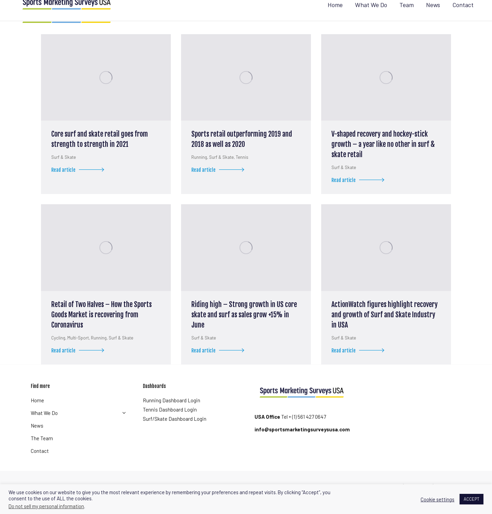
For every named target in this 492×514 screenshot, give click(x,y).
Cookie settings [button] (437, 499)
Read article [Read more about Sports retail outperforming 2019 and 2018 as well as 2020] (219, 183)
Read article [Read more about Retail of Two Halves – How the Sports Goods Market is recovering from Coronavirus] (79, 364)
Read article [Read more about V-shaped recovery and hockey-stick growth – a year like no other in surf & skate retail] (359, 194)
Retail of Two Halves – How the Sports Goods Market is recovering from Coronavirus (101, 327)
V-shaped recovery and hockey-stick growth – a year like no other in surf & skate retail (383, 156)
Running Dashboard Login (171, 412)
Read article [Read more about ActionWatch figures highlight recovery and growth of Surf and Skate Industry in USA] (359, 364)
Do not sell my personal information (46, 506)
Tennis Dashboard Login (170, 422)
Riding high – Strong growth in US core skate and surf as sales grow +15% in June (244, 327)
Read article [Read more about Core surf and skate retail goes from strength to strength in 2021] (79, 183)
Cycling (58, 350)
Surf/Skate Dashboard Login (174, 431)
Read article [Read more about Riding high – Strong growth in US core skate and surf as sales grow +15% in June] (219, 364)
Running (199, 169)
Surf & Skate (63, 169)
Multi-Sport (78, 350)
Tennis (242, 169)
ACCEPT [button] (471, 499)
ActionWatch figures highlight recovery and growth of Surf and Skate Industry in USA (384, 327)
